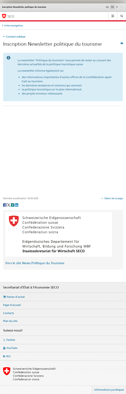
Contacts (8, 313)
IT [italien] (117, 7)
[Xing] (13, 204)
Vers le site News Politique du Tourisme (34, 263)
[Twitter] (9, 204)
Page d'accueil (12, 305)
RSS (8, 356)
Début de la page (113, 198)
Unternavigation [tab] (13, 25)
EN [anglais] (122, 7)
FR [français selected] (112, 7)
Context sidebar (15, 36)
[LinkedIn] (16, 204)
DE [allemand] (107, 7)
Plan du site (10, 321)
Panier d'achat (16, 296)
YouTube (11, 348)
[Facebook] (5, 204)
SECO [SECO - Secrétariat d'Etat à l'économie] (10, 16)
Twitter (10, 339)
